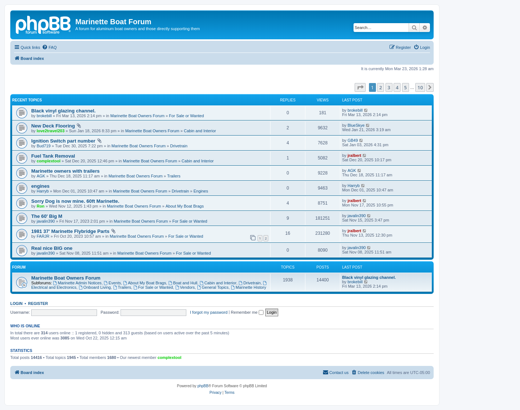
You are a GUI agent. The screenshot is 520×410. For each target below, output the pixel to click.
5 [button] (405, 87)
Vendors (185, 287)
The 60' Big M (46, 216)
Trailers (173, 176)
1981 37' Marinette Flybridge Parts (70, 231)
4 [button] (397, 87)
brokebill (44, 116)
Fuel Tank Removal (53, 156)
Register (38, 303)
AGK (41, 176)
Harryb (43, 191)
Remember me (247, 312)
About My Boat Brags (184, 206)
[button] (360, 87)
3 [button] (389, 87)
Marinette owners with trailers (65, 171)
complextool (49, 161)
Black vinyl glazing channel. (63, 111)
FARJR (43, 236)
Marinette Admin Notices (77, 283)
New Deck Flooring (53, 126)
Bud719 (44, 146)
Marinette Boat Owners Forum (137, 116)
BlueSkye (356, 125)
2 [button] (380, 87)
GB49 (353, 140)
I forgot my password (208, 312)
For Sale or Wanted (186, 116)
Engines (200, 191)
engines (40, 186)
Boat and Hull (182, 283)
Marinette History (248, 287)
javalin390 (46, 221)
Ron (40, 206)
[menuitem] (49, 47)
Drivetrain (178, 146)
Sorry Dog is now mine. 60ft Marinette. (75, 201)
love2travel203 (51, 131)
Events (112, 283)
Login (16, 303)
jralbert (354, 155)
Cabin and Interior (200, 131)
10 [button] (420, 87)
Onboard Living (95, 287)
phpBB (202, 386)
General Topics (213, 287)
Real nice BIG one (51, 248)
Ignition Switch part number (63, 141)
